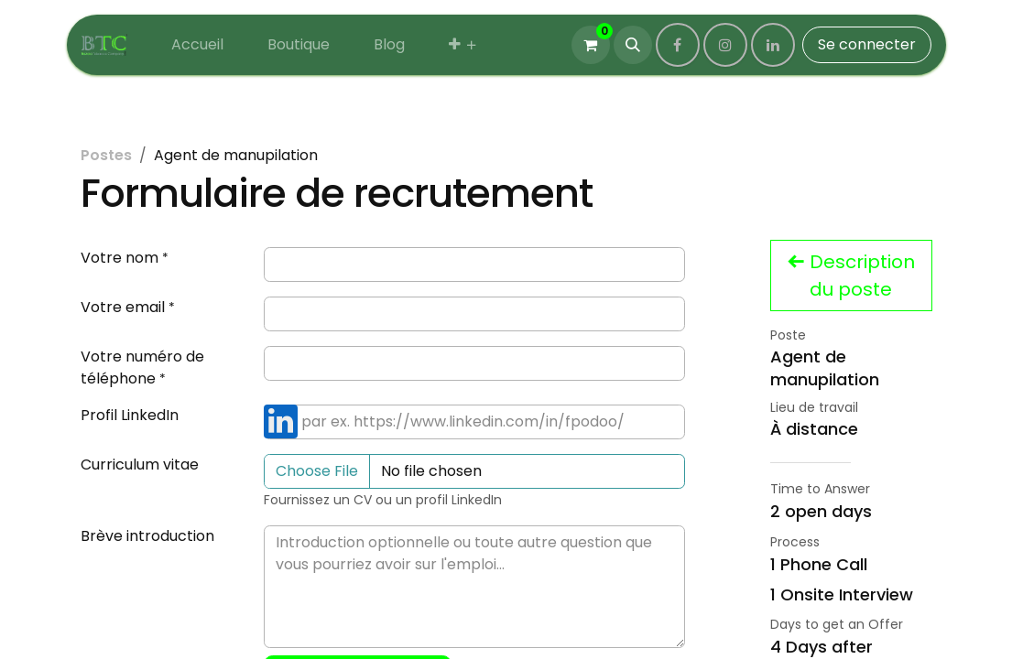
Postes (106, 155)
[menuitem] (197, 45)
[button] (633, 45)
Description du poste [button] (851, 275)
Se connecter (867, 44)
